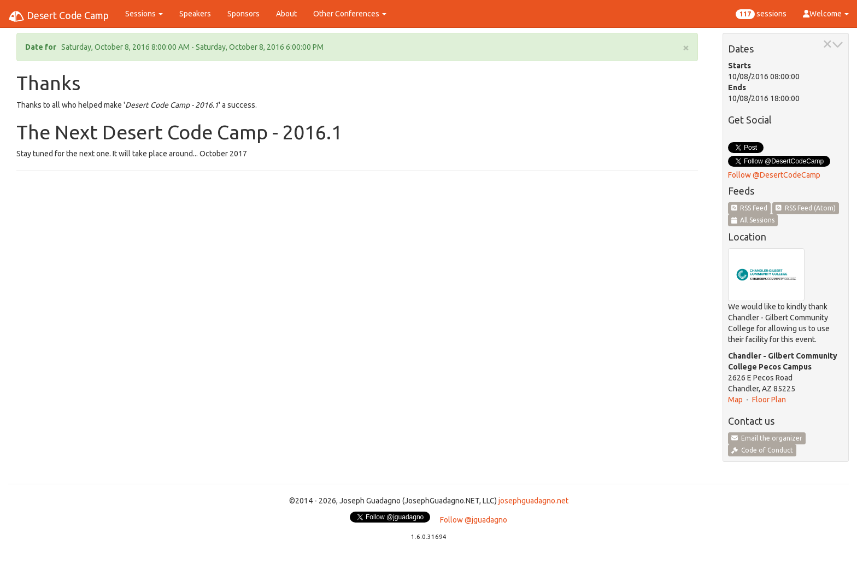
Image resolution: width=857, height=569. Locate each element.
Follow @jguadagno (473, 519)
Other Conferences (349, 13)
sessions (761, 14)
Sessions (144, 13)
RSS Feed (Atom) (806, 208)
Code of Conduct (762, 450)
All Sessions (753, 220)
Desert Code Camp (58, 16)
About (286, 13)
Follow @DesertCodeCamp (774, 175)
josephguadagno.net (533, 500)
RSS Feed (749, 208)
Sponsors (243, 13)
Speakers (195, 13)
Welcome (826, 13)
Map (735, 399)
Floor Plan (769, 399)
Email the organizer (766, 438)
